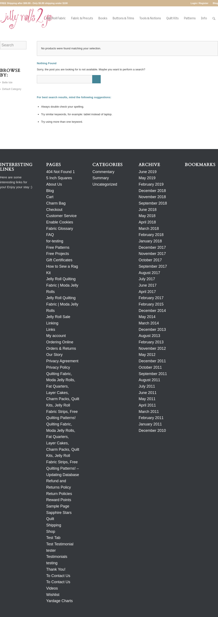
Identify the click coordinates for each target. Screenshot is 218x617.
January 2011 (150, 424)
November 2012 (152, 348)
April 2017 (147, 292)
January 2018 (150, 241)
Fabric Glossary (59, 228)
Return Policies (59, 494)
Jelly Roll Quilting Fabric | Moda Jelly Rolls (62, 285)
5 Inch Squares (59, 178)
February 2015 (151, 304)
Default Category (11, 89)
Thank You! (55, 569)
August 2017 (149, 273)
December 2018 (152, 191)
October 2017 (150, 260)
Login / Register (199, 3)
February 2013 (151, 342)
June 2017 (147, 285)
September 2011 (153, 374)
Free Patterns (57, 247)
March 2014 (149, 323)
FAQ (50, 235)
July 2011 (147, 386)
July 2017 (147, 279)
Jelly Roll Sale (58, 317)
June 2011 (147, 393)
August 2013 (149, 336)
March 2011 (149, 411)
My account (56, 336)
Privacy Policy (58, 367)
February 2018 (151, 235)
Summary (100, 178)
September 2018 (153, 203)
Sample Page (57, 506)
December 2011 (152, 361)
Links (50, 329)
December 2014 (152, 310)
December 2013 (152, 329)
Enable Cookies (59, 222)
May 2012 (147, 355)
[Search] (214, 18)
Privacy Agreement (62, 361)
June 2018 (147, 210)
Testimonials (56, 556)
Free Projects (57, 254)
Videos (52, 588)
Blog (215, 3)
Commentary (103, 172)
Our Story (54, 355)
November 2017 (152, 254)
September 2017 (153, 266)
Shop (50, 531)
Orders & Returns (61, 348)
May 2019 (147, 178)
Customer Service (61, 216)
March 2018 (149, 228)
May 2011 (147, 399)
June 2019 (147, 172)
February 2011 (151, 418)
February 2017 (151, 298)
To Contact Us (58, 576)
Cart (49, 197)
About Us (54, 184)
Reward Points (58, 500)
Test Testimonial (59, 544)
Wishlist (52, 595)
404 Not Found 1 (60, 172)
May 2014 (147, 317)
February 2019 (151, 184)
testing (51, 563)
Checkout (54, 210)
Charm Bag (56, 203)
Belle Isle (7, 82)
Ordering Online (59, 342)
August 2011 (149, 380)
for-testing (54, 241)
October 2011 (150, 367)
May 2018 (147, 216)
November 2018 (152, 197)
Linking (52, 323)
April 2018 (147, 222)
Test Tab (53, 538)
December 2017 (152, 247)
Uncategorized (104, 184)
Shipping (53, 525)
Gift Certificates (59, 260)
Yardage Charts (59, 601)
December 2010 (152, 430)
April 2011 (147, 405)
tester (51, 550)
